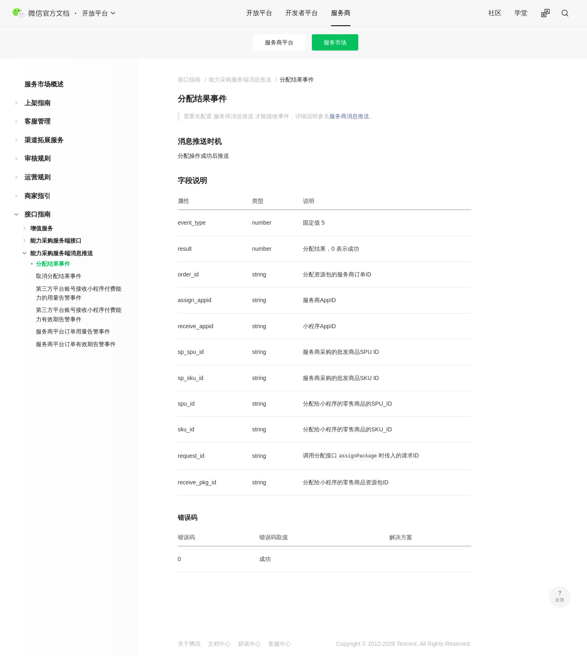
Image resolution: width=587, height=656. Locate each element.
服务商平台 (279, 42)
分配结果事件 (53, 264)
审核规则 (37, 158)
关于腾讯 (189, 644)
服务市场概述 (44, 84)
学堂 (520, 12)
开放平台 (259, 12)
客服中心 (279, 644)
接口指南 (37, 214)
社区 (494, 12)
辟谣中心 (249, 644)
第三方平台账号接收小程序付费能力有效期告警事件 (78, 314)
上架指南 (37, 102)
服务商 (341, 12)
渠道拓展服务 (44, 140)
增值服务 (41, 228)
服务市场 (335, 42)
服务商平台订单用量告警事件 (73, 331)
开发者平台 (301, 12)
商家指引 (37, 195)
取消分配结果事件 (59, 276)
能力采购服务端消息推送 (61, 253)
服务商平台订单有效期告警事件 (76, 344)
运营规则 (37, 177)
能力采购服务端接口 (56, 240)
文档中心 (219, 644)
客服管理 (37, 121)
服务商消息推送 (349, 116)
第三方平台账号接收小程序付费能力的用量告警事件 (78, 293)
